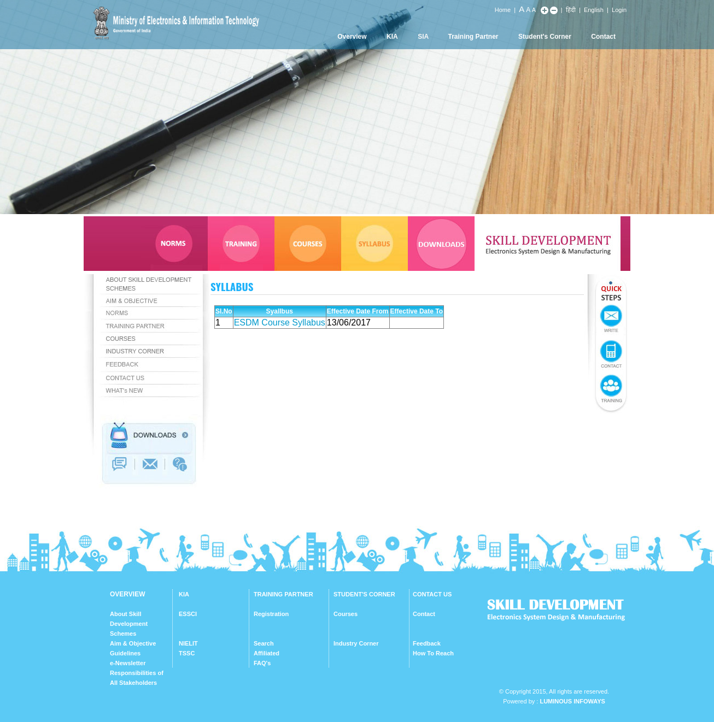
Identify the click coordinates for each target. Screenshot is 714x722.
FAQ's (262, 663)
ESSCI (188, 614)
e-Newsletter (127, 663)
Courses (345, 614)
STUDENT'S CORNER (364, 594)
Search (264, 643)
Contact (603, 36)
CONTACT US (432, 594)
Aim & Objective (133, 643)
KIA (392, 36)
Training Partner (473, 36)
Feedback (427, 643)
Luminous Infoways (572, 701)
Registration (271, 614)
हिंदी (571, 10)
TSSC (187, 653)
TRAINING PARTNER (283, 594)
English (594, 10)
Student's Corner (544, 36)
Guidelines (125, 653)
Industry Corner (356, 643)
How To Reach (433, 653)
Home (503, 10)
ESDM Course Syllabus (279, 322)
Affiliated (266, 653)
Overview (351, 36)
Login (619, 10)
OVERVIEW (127, 594)
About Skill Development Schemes (129, 624)
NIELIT (188, 643)
